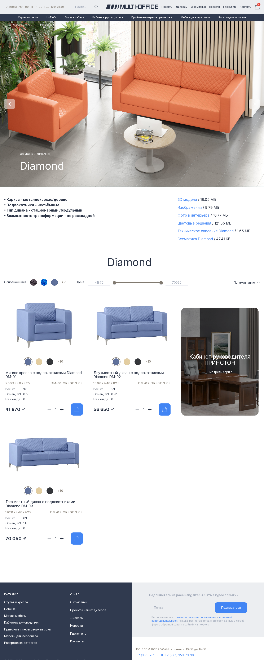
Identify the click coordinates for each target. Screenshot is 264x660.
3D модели (187, 200)
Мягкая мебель (74, 17)
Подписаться (231, 607)
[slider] (114, 282)
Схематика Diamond (195, 239)
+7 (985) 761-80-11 (18, 6)
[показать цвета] (66, 282)
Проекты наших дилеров (88, 610)
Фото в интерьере (193, 215)
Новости (76, 625)
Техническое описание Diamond (205, 231)
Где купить (78, 633)
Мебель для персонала (195, 17)
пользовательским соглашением (196, 617)
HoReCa (52, 17)
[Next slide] (254, 104)
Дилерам (76, 618)
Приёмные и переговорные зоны (151, 17)
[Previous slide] (9, 104)
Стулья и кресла (28, 17)
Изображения (189, 207)
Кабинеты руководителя (107, 17)
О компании (78, 602)
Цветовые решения (194, 223)
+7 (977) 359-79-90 (179, 655)
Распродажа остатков (232, 17)
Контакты (77, 641)
